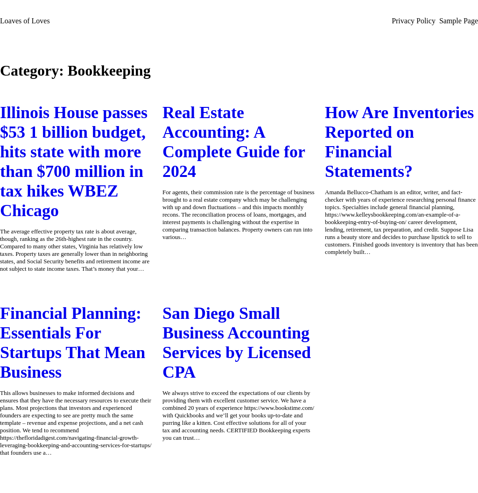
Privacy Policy (414, 21)
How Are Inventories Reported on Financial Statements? (399, 142)
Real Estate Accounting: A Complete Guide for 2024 (233, 142)
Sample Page (458, 21)
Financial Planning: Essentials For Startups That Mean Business (72, 342)
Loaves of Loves (25, 21)
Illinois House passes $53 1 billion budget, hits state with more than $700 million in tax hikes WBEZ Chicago (74, 161)
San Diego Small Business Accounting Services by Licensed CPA (236, 342)
